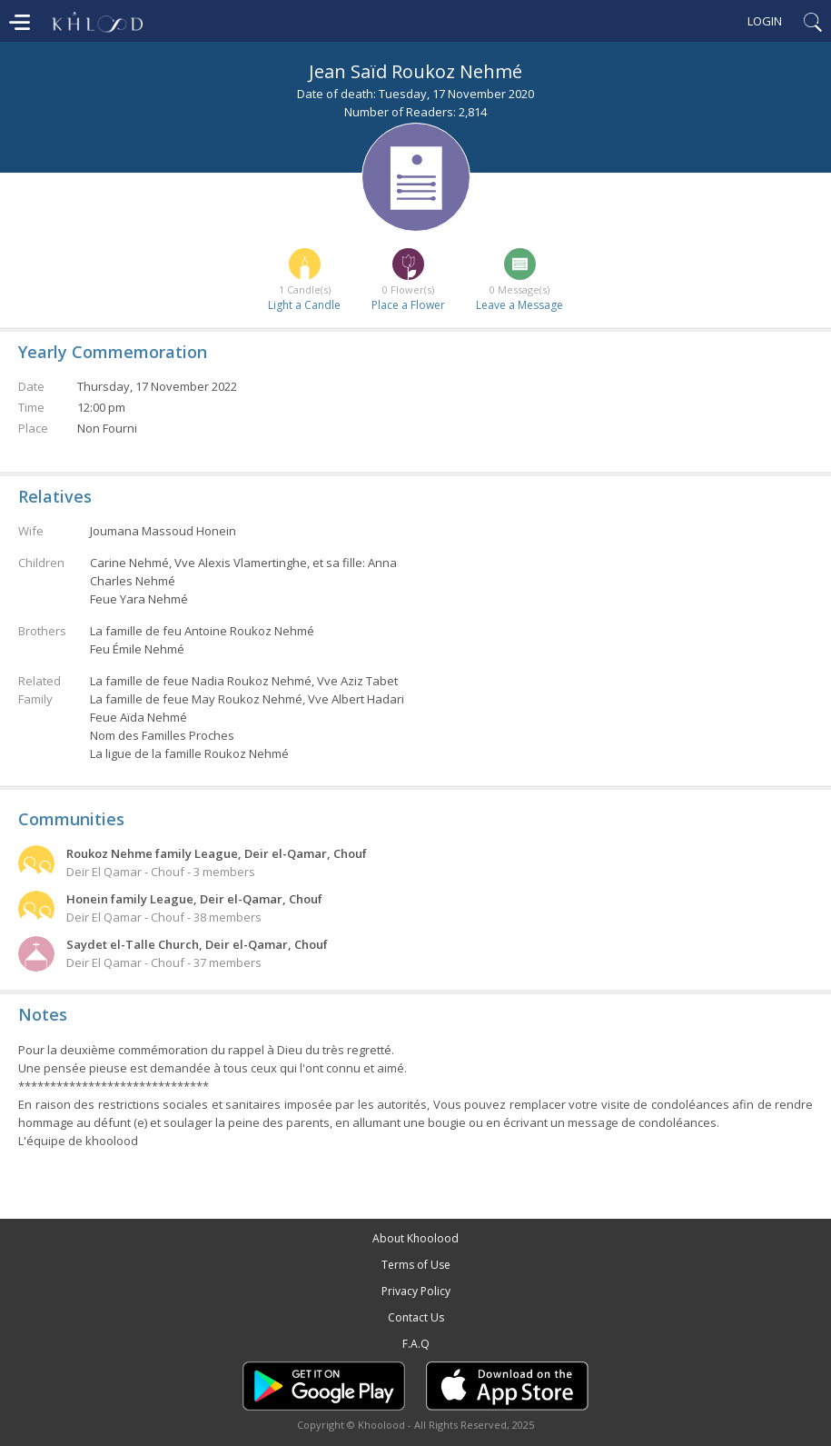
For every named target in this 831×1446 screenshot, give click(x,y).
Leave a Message (519, 305)
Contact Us (416, 1317)
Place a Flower (408, 305)
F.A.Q (416, 1343)
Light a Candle (304, 305)
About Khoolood (415, 1238)
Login (764, 21)
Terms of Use (415, 1264)
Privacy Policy (415, 1291)
